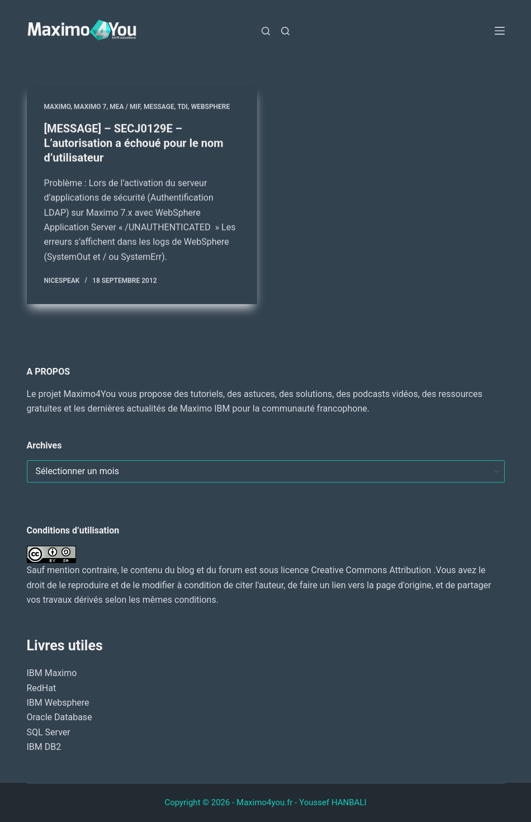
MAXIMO (57, 107)
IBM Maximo (52, 673)
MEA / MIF (125, 107)
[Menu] (500, 31)
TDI (182, 107)
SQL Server (48, 732)
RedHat (41, 688)
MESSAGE (159, 107)
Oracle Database (59, 717)
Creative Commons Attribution (371, 570)
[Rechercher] (266, 31)
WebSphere (210, 107)
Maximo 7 (90, 107)
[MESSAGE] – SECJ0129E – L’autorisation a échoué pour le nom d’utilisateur (134, 143)
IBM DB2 (44, 746)
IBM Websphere (58, 702)
